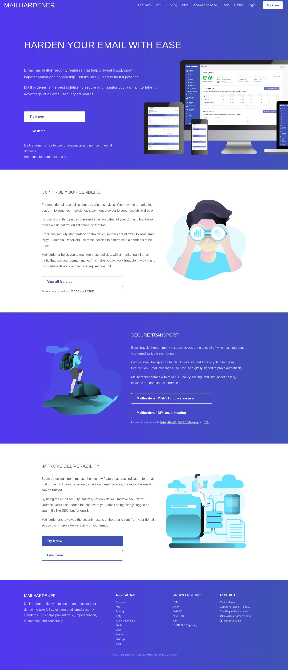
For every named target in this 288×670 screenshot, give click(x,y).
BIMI (206, 422)
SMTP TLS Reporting (188, 422)
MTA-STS (171, 422)
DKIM (78, 291)
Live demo (37, 131)
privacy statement (147, 654)
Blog (185, 5)
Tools (225, 5)
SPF (72, 291)
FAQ (118, 615)
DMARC (90, 291)
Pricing (172, 5)
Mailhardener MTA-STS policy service (165, 398)
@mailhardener (232, 620)
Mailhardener (29, 5)
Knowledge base (205, 5)
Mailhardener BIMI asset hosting (161, 412)
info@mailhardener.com (237, 615)
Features (144, 5)
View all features (59, 281)
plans (34, 157)
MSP (159, 5)
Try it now (273, 5)
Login (251, 5)
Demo (238, 5)
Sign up (120, 639)
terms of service (168, 654)
